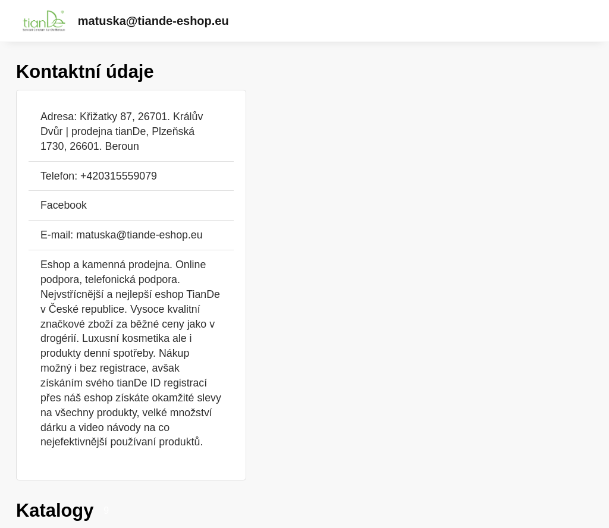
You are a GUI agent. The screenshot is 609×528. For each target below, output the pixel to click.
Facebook (63, 205)
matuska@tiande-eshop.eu (153, 20)
